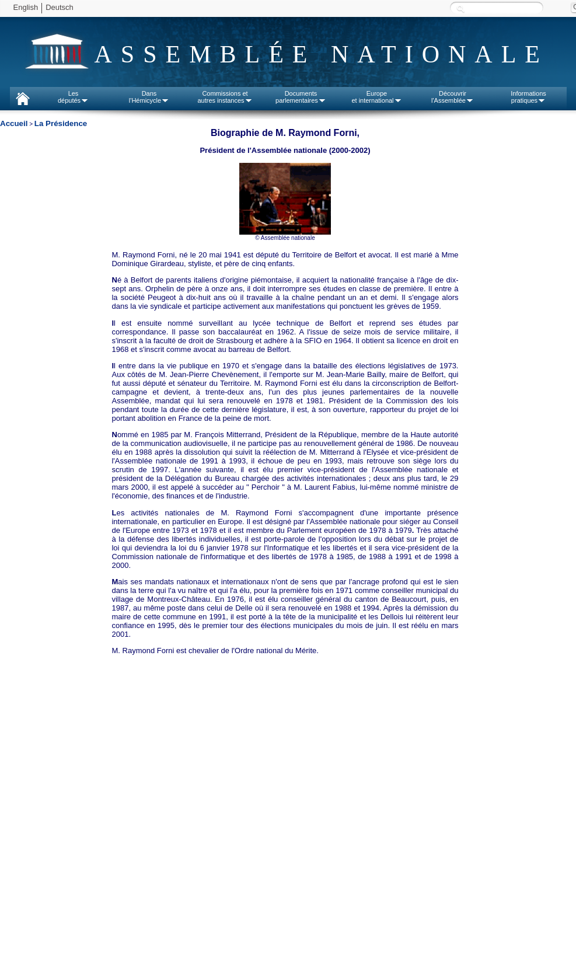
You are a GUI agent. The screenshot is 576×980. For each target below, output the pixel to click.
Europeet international (376, 97)
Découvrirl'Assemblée (452, 97)
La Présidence (60, 123)
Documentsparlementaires (300, 97)
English (26, 7)
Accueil (13, 123)
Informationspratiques (528, 97)
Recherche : (460, 8)
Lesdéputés (73, 97)
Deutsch (60, 7)
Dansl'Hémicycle (149, 97)
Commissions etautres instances (224, 97)
